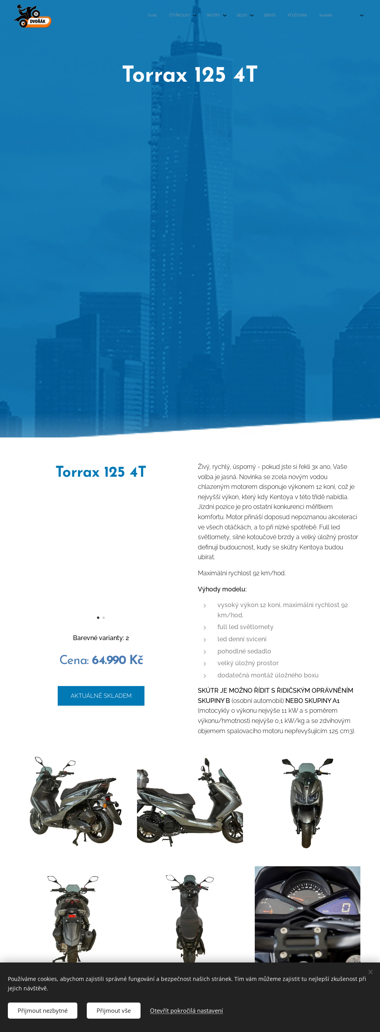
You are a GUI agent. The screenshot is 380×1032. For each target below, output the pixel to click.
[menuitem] (218, 16)
